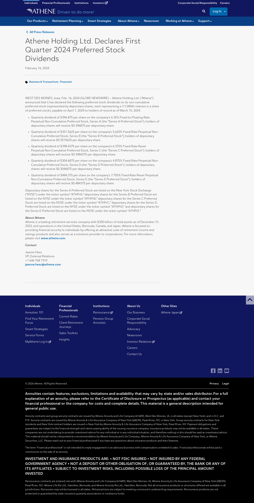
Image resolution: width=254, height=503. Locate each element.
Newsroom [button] (151, 21)
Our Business (136, 312)
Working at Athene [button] (179, 21)
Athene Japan (171, 312)
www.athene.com (53, 238)
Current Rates (68, 316)
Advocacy (133, 329)
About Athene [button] (127, 21)
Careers (225, 3)
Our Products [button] (36, 21)
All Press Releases (39, 32)
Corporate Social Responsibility (197, 3)
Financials (66, 82)
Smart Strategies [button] (99, 21)
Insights (64, 339)
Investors (100, 3)
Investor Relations (141, 341)
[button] (250, 300)
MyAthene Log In (38, 341)
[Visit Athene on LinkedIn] (220, 370)
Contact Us (134, 354)
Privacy (214, 383)
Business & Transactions (43, 82)
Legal (225, 383)
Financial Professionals (56, 3)
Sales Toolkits (68, 333)
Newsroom (134, 335)
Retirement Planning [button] (66, 21)
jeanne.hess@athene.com (43, 264)
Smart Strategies (36, 329)
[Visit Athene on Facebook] (213, 370)
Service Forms (34, 335)
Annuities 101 (34, 312)
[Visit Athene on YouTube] (226, 370)
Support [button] (204, 21)
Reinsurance (103, 312)
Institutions (82, 3)
